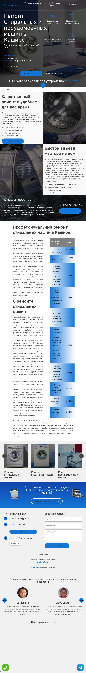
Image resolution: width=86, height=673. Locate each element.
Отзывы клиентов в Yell (43, 567)
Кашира (15, 543)
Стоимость (51, 5)
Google (43, 562)
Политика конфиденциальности (43, 559)
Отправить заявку (57, 545)
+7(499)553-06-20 (54, 3)
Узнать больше (12, 66)
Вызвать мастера (12, 141)
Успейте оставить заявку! (46, 501)
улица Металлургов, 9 (34, 4)
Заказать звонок (73, 4)
